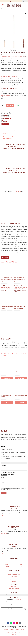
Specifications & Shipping (9, 136)
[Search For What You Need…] (12, 608)
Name (2, 477)
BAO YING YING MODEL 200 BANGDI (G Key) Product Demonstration (14, 147)
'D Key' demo (24, 287)
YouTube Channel (17, 191)
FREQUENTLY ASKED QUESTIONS (14, 526)
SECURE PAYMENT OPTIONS (14, 545)
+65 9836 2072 (18, 599)
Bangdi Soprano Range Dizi (16, 56)
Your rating (3, 461)
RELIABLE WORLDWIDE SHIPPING (14, 507)
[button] (14, 131)
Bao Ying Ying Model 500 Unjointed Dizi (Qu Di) (7, 279)
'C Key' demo (4, 287)
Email (2, 482)
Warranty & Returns (7, 138)
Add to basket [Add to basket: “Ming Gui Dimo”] (20, 378)
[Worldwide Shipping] (1, 1)
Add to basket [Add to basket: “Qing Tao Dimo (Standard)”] (20, 402)
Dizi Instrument (7, 56)
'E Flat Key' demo (18, 288)
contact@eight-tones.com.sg (15, 601)
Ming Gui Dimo (18, 371)
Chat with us (4, 533)
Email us (3, 78)
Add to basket (10, 105)
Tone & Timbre (6, 133)
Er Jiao (2, 371)
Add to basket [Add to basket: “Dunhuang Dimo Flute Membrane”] (7, 402)
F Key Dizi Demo (13, 76)
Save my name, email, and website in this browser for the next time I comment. (13, 489)
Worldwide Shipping (6, 1)
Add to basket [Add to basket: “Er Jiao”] (7, 378)
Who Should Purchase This (9, 131)
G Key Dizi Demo (5, 76)
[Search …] (14, 9)
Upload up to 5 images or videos (8, 472)
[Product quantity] (3, 105)
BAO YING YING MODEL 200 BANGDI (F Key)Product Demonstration (14, 170)
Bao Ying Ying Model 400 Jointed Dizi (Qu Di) (19, 279)
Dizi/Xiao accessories (6, 95)
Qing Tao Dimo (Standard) (21, 395)
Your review (4, 465)
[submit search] (26, 8)
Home (2, 56)
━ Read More (4, 515)
